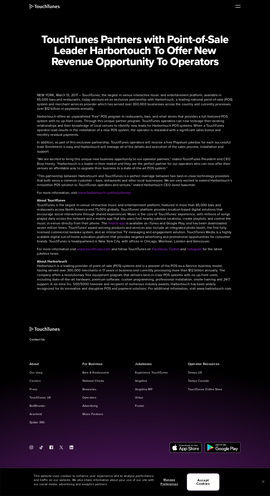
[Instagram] (33, 447)
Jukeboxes (143, 363)
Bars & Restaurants (95, 372)
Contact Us (37, 339)
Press (33, 389)
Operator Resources (204, 363)
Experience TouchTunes (151, 372)
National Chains (93, 381)
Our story (36, 372)
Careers (35, 381)
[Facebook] (51, 447)
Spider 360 (37, 422)
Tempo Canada (198, 381)
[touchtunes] (49, 6)
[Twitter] (61, 447)
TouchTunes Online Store (205, 389)
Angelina (141, 381)
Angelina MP (144, 389)
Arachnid (36, 414)
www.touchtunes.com (94, 249)
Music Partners (92, 414)
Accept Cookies (203, 482)
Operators (89, 397)
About (34, 363)
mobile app (116, 223)
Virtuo (139, 397)
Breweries (89, 389)
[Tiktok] (41, 447)
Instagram (194, 249)
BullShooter (37, 406)
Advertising (90, 406)
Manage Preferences (169, 482)
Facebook (159, 249)
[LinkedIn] (69, 447)
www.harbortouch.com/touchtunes (104, 192)
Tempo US (195, 372)
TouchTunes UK (40, 397)
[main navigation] (236, 6)
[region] (135, 482)
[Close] (263, 481)
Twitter (174, 249)
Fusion (139, 406)
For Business (92, 363)
